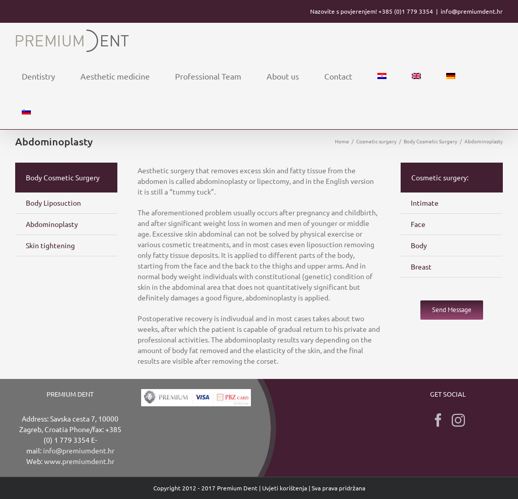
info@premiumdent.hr (472, 11)
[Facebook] (438, 420)
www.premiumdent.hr (79, 461)
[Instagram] (458, 420)
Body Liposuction (53, 202)
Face (418, 223)
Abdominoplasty (52, 223)
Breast (421, 266)
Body (419, 245)
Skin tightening (50, 245)
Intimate (425, 202)
